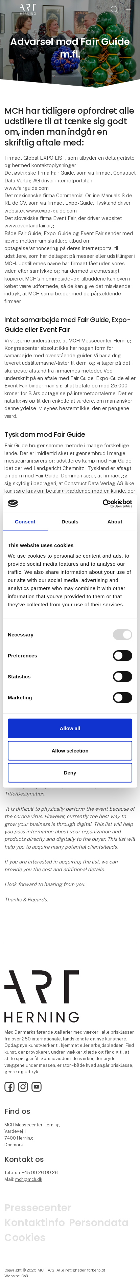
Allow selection (69, 750)
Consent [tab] (25, 521)
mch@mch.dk (28, 1179)
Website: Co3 (16, 1276)
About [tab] (115, 521)
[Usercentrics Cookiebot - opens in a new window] (102, 503)
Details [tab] (70, 521)
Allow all (70, 728)
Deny (70, 772)
